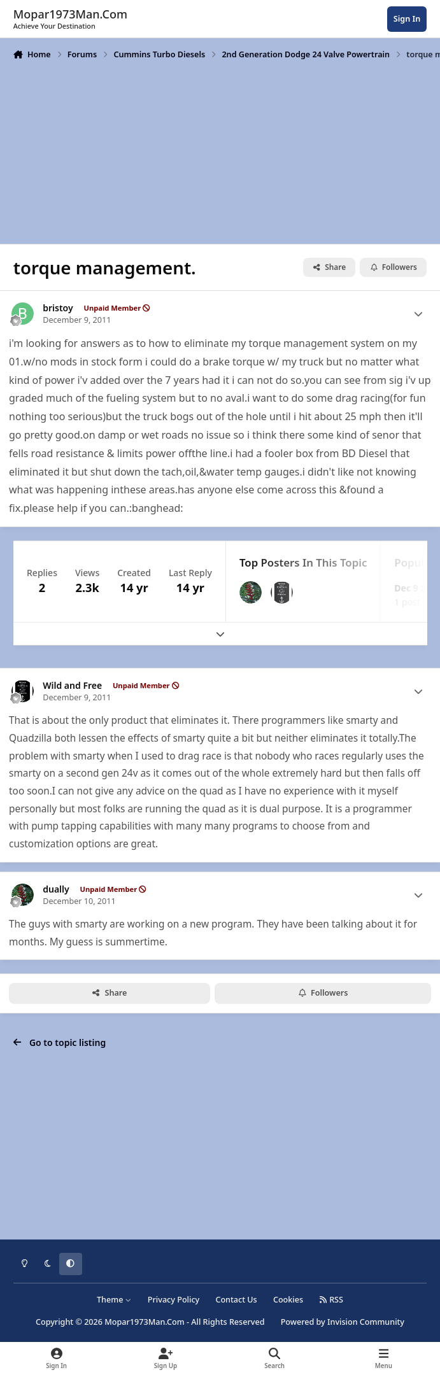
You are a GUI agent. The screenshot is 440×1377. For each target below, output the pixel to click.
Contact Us (236, 1299)
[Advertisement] (220, 150)
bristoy (58, 308)
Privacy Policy (173, 1299)
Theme (114, 1299)
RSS (331, 1299)
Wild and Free (72, 685)
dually (56, 889)
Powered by (342, 1322)
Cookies (288, 1299)
